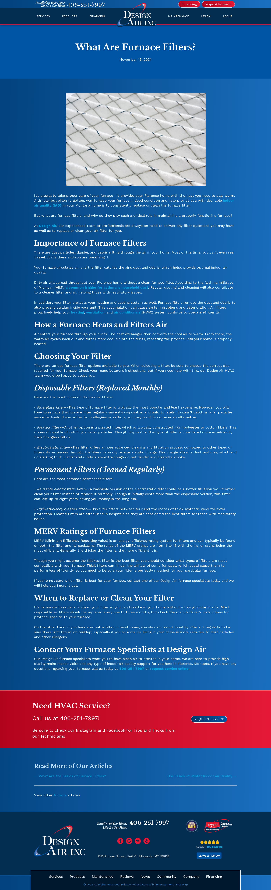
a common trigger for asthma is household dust (106, 287)
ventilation (95, 312)
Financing (97, 16)
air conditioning (127, 312)
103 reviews (215, 846)
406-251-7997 (86, 5)
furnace (60, 795)
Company (191, 876)
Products (69, 16)
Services (43, 16)
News (145, 876)
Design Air (47, 226)
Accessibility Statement (158, 884)
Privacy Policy (130, 884)
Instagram (86, 730)
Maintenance (178, 16)
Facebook (115, 730)
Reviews (127, 876)
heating (77, 312)
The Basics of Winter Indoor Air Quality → (202, 776)
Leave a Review (209, 855)
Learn (205, 16)
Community (166, 876)
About (227, 16)
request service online (169, 668)
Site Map (182, 884)
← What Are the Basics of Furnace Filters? (70, 776)
